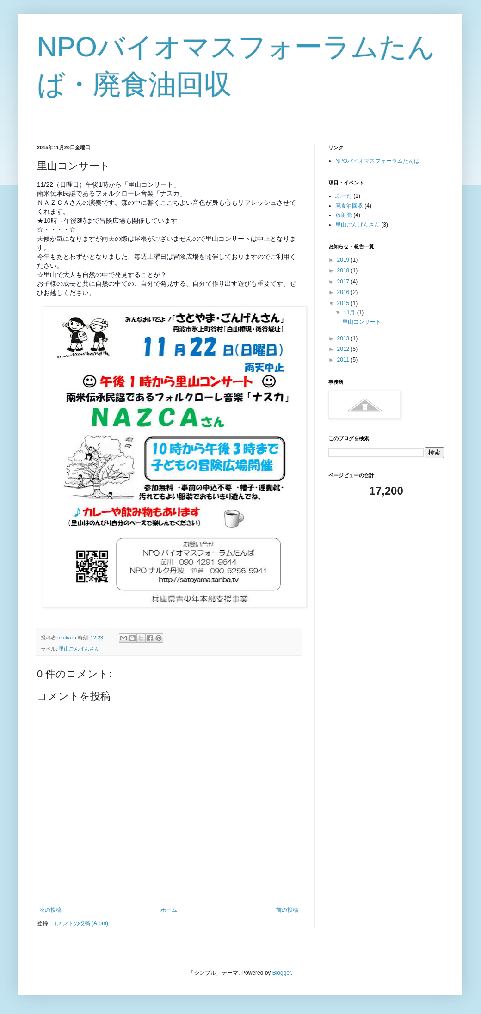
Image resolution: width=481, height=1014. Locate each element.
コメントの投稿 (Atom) (79, 923)
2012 (344, 349)
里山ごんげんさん (79, 648)
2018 (344, 270)
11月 (350, 312)
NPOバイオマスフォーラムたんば (377, 161)
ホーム (168, 910)
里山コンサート (361, 322)
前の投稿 (287, 910)
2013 (344, 338)
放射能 (343, 215)
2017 (344, 281)
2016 (344, 292)
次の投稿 (50, 910)
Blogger (281, 973)
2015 (344, 303)
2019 (344, 260)
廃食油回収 (349, 206)
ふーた (343, 196)
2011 (344, 359)
